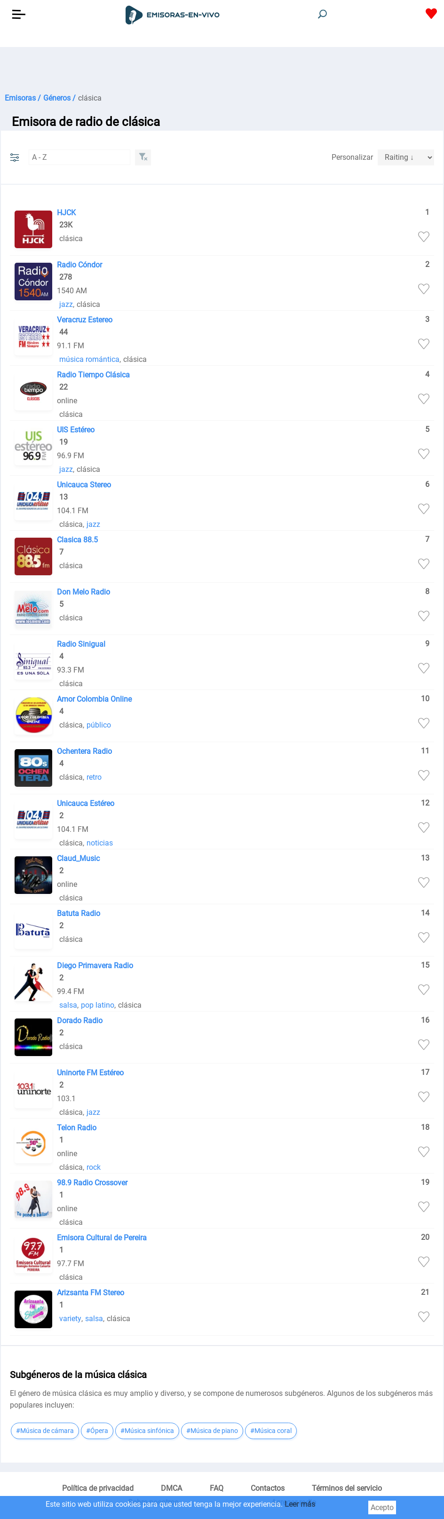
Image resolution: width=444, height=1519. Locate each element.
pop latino (97, 1005)
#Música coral (271, 1430)
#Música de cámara (45, 1430)
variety (70, 1318)
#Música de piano (212, 1430)
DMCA (171, 1488)
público (99, 724)
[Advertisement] (222, 70)
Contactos (268, 1488)
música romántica (89, 359)
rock (94, 1167)
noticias (100, 842)
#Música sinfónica (147, 1430)
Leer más (300, 1504)
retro (94, 777)
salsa (68, 1005)
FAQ (216, 1488)
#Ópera (97, 1430)
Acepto (382, 1507)
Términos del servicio (347, 1488)
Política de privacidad (98, 1488)
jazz (66, 304)
